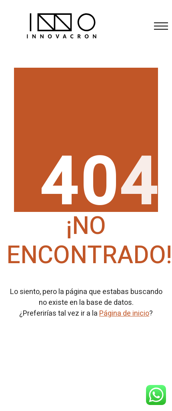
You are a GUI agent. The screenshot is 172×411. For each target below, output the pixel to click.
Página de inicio (124, 313)
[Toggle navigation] (159, 26)
